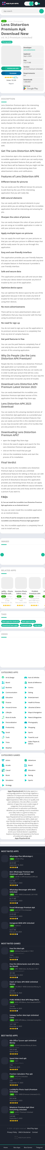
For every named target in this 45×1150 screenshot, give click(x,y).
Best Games (28, 1147)
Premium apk (26, 625)
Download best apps (10, 625)
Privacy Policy (12, 1132)
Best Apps (17, 1147)
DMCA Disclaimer (24, 1132)
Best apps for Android (10, 621)
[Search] (31, 4)
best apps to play (28, 621)
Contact (35, 1132)
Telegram (39, 1147)
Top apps (37, 625)
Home (10, 21)
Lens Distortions (29, 50)
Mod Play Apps (32, 1128)
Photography (18, 21)
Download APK (9, 68)
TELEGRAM (8, 73)
